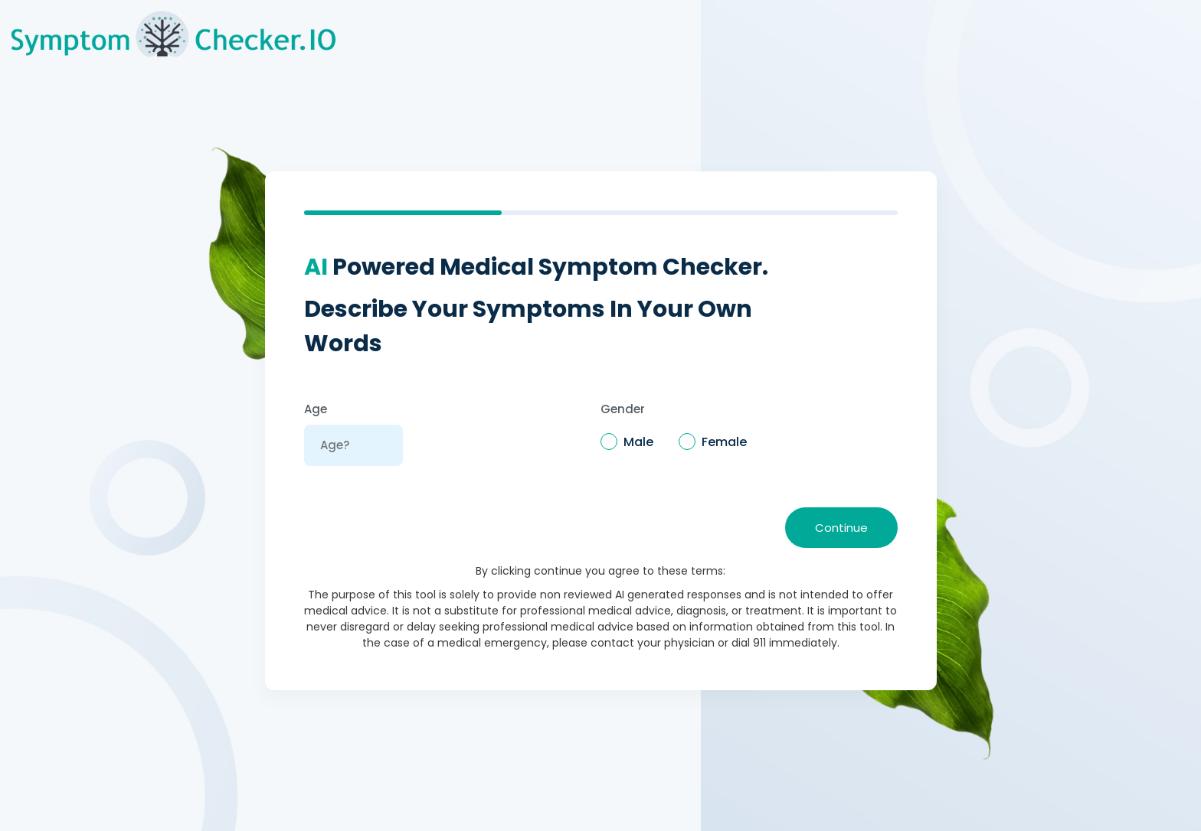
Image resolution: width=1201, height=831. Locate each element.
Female (724, 442)
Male (638, 442)
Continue (841, 528)
